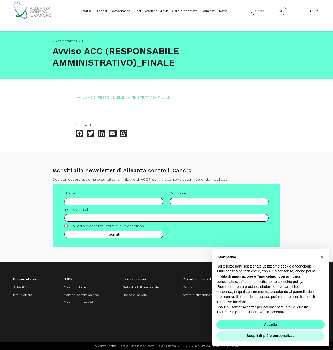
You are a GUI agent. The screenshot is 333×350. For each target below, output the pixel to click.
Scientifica (21, 287)
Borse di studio (135, 295)
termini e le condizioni (125, 227)
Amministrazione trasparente (206, 295)
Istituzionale (22, 295)
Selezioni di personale (141, 287)
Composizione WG (78, 302)
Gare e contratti (185, 11)
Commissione (74, 287)
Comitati (208, 11)
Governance (121, 11)
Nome (69, 195)
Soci (137, 11)
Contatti (189, 287)
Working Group (156, 11)
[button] (322, 257)
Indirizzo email (76, 211)
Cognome (178, 195)
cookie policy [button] (291, 281)
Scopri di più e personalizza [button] (270, 336)
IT (314, 11)
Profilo (85, 11)
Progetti (101, 11)
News (223, 11)
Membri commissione (81, 295)
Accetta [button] (270, 324)
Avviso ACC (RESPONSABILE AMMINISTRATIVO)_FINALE (123, 97)
